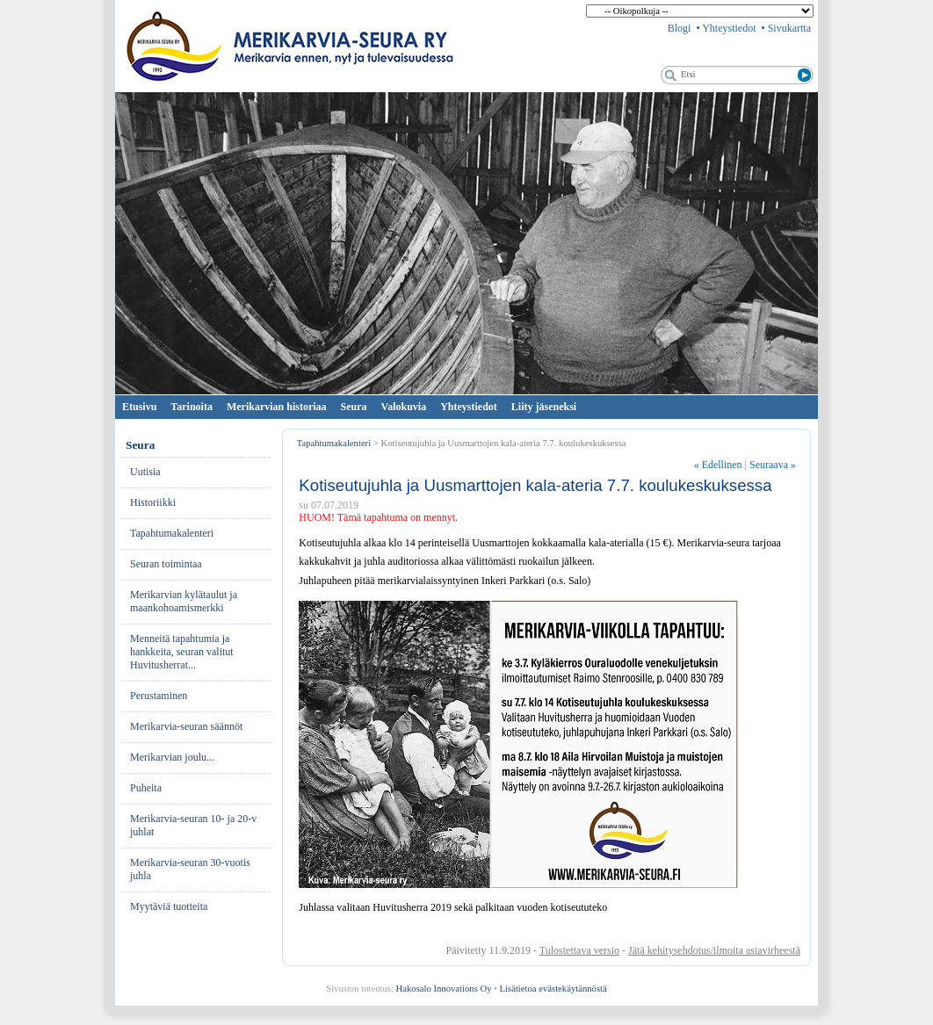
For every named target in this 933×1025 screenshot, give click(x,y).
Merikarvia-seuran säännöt (186, 726)
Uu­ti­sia (145, 472)
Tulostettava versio (579, 950)
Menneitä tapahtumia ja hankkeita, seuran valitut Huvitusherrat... (182, 651)
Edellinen (718, 464)
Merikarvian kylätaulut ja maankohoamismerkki (183, 601)
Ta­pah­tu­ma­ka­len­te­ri (171, 533)
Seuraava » (772, 464)
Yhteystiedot (729, 28)
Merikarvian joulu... (172, 757)
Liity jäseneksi (543, 407)
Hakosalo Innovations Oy (444, 988)
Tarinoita (191, 407)
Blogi (679, 28)
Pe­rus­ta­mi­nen (158, 695)
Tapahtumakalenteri (334, 443)
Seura (354, 407)
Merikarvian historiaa (277, 407)
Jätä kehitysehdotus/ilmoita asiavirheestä (714, 950)
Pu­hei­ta (146, 788)
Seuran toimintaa (166, 564)
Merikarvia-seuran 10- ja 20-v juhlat (193, 825)
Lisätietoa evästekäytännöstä (553, 988)
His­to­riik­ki (153, 502)
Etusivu (139, 407)
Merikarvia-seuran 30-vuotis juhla (190, 869)
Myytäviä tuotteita (168, 906)
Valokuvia (404, 407)
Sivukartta (789, 28)
